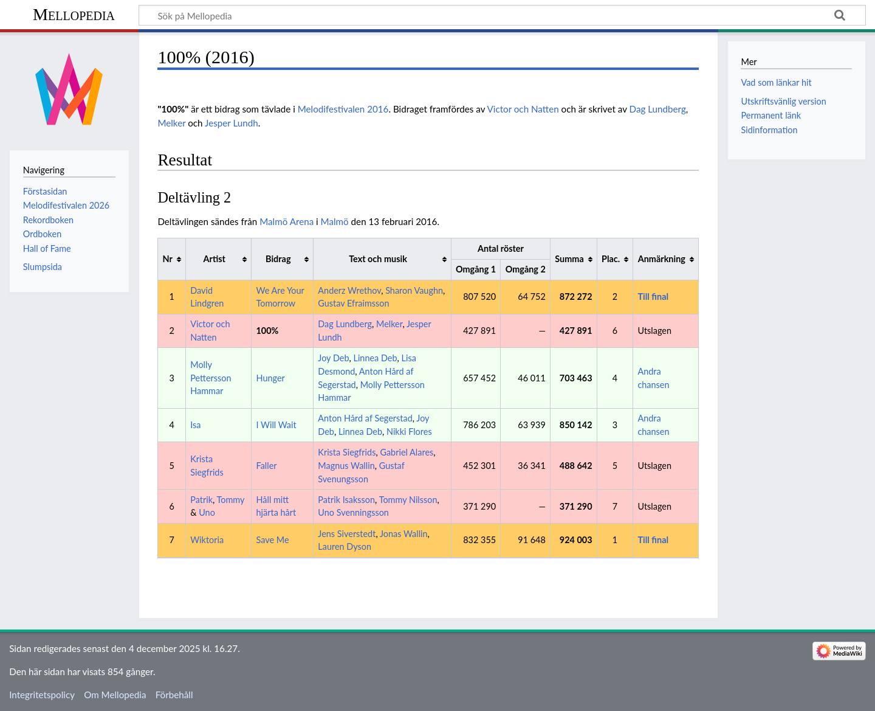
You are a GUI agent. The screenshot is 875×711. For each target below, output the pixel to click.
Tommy (231, 499)
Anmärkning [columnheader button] (661, 259)
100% (267, 330)
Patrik (201, 499)
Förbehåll (174, 694)
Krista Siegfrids (347, 452)
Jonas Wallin (404, 534)
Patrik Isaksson (346, 499)
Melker (171, 122)
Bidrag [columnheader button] (278, 259)
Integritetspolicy (42, 694)
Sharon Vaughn (414, 290)
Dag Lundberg (658, 108)
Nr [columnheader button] (168, 259)
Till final (652, 296)
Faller (266, 465)
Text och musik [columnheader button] (378, 259)
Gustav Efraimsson (353, 303)
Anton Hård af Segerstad (365, 418)
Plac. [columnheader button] (611, 259)
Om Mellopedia (115, 694)
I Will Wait (276, 425)
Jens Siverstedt (347, 534)
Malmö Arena (286, 221)
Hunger (270, 378)
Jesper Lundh (231, 122)
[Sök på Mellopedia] (502, 15)
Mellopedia (74, 14)
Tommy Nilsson (408, 499)
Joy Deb (333, 358)
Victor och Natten (522, 108)
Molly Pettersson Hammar (210, 377)
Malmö (335, 221)
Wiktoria (207, 540)
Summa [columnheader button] (569, 259)
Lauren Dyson (344, 546)
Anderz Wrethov (349, 290)
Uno (207, 512)
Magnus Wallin (346, 465)
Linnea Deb (375, 358)
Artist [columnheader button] (214, 259)
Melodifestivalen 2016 (343, 108)
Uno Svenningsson (353, 512)
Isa (195, 425)
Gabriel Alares (406, 452)
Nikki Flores (409, 431)
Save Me (272, 540)
